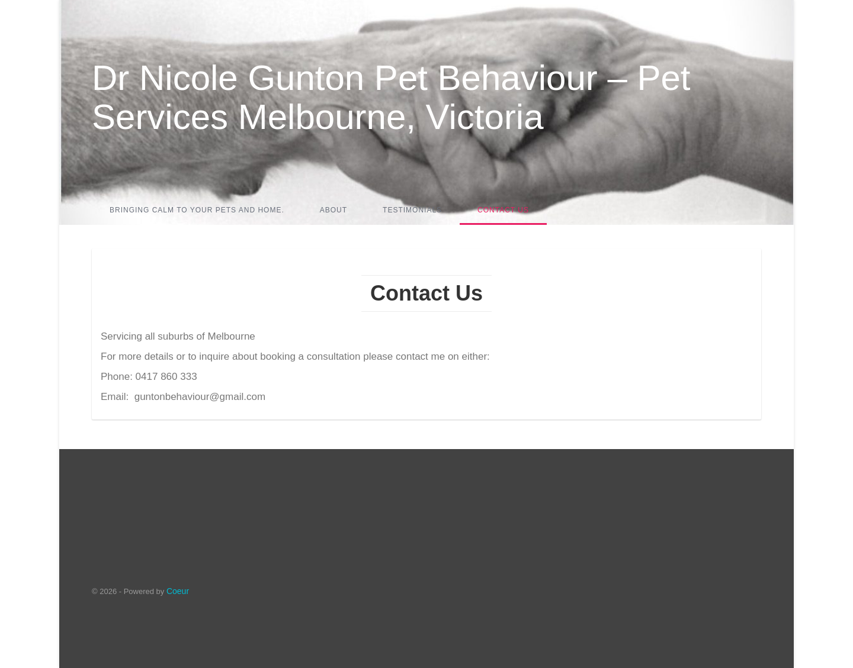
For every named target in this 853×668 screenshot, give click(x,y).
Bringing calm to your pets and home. (197, 210)
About (333, 210)
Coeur (177, 591)
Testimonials (412, 210)
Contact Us (503, 210)
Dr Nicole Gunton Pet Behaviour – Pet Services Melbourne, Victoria (391, 97)
